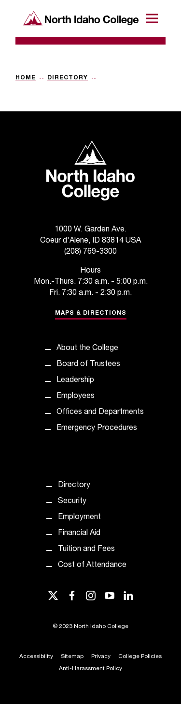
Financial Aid (79, 533)
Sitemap (72, 656)
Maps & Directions (90, 313)
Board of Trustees (88, 364)
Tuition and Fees (86, 549)
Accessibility (36, 656)
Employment (79, 517)
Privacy (101, 656)
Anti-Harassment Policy (90, 669)
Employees (75, 396)
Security (72, 501)
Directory (67, 78)
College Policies (140, 656)
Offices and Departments (100, 412)
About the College (87, 348)
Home (25, 78)
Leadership (75, 380)
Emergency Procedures (96, 428)
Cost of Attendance (92, 565)
